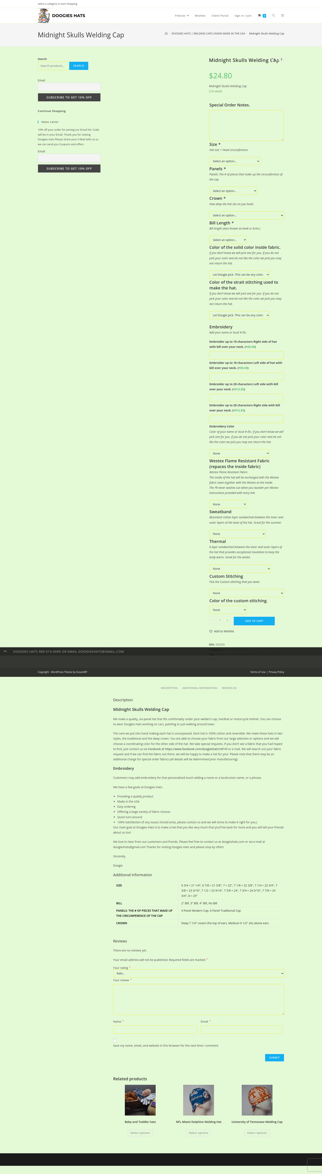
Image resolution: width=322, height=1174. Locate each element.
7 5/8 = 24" (231, 890)
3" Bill (194, 903)
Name (118, 1021)
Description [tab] (169, 688)
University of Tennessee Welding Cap (257, 1122)
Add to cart (254, 621)
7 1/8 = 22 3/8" (243, 885)
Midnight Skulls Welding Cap (266, 33)
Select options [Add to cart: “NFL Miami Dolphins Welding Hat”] (198, 1133)
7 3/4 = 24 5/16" (250, 890)
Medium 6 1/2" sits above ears (248, 923)
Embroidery (123, 768)
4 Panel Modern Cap (194, 910)
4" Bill (203, 903)
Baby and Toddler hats (140, 1122)
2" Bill (185, 903)
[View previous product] (274, 59)
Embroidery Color (221, 426)
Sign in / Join (243, 15)
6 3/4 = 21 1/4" (191, 885)
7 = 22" (227, 885)
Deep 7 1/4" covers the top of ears (204, 923)
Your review (122, 980)
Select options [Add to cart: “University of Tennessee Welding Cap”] (257, 1133)
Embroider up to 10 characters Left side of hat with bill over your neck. (245, 365)
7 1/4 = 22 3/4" (264, 885)
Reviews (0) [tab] (229, 688)
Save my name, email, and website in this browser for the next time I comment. (166, 1045)
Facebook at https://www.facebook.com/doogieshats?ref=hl (188, 749)
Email (206, 1021)
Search (42, 59)
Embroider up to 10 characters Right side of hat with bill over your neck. (243, 344)
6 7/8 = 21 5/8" (212, 885)
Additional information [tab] (199, 688)
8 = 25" (193, 896)
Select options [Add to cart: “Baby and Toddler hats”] (140, 1133)
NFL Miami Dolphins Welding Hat (198, 1122)
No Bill (212, 903)
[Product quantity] (220, 620)
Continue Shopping (52, 111)
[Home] (166, 33)
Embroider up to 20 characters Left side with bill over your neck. (243, 386)
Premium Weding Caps (236, 649)
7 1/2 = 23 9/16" (211, 890)
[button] (221, 631)
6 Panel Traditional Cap (225, 910)
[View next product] (281, 59)
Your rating (122, 967)
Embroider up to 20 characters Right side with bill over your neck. (244, 407)
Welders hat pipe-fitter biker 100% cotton (241, 654)
